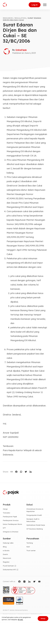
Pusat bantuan (8, 566)
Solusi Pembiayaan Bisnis (12, 524)
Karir (28, 547)
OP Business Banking (34, 529)
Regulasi (6, 562)
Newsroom (7, 558)
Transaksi (6, 513)
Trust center (31, 550)
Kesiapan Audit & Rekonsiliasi (32, 520)
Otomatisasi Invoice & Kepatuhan (34, 510)
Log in (35, 5)
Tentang (29, 543)
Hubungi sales (8, 543)
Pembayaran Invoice (10, 520)
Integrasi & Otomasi (10, 532)
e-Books (6, 550)
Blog (5, 547)
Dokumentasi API (9, 570)
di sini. (20, 620)
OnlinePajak (21, 50)
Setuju (43, 618)
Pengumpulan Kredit (34, 515)
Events (5, 554)
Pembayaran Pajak (10, 517)
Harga (5, 509)
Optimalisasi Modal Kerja (35, 525)
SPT (4, 528)
